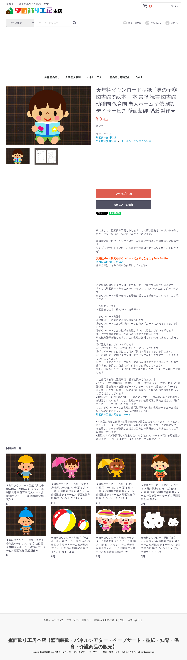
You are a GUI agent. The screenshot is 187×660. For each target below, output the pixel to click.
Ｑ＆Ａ (139, 77)
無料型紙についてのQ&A (109, 261)
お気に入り (153, 23)
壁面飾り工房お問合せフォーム (113, 414)
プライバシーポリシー (78, 620)
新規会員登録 (132, 23)
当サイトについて (53, 620)
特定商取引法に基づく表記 (109, 620)
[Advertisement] (93, 50)
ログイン (172, 23)
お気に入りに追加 (123, 204)
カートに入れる (123, 193)
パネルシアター (95, 77)
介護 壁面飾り (73, 77)
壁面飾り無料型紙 (120, 77)
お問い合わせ (134, 620)
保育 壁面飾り (52, 77)
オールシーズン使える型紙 (136, 141)
